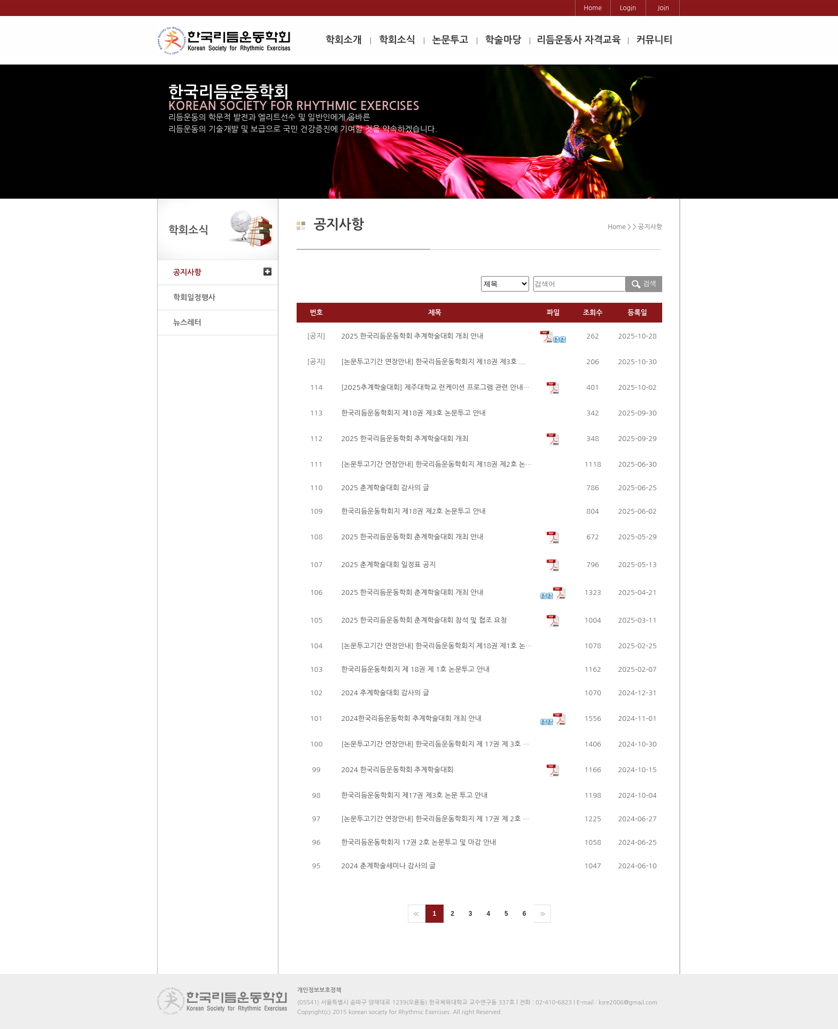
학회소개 (343, 40)
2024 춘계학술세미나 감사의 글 (388, 865)
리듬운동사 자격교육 (578, 40)
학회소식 (397, 40)
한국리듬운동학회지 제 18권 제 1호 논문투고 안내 (415, 669)
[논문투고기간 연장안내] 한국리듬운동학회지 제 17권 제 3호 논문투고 (445, 744)
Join (663, 8)
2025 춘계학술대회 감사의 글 (385, 487)
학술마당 (503, 40)
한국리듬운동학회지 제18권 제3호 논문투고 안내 (413, 413)
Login (628, 8)
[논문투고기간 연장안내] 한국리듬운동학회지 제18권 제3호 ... (433, 361)
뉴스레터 (187, 322)
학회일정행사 (194, 297)
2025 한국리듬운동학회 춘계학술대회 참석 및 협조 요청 (424, 620)
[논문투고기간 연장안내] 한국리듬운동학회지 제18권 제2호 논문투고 (443, 464)
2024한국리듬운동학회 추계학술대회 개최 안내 (411, 718)
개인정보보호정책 (319, 990)
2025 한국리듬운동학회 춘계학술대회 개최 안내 (412, 536)
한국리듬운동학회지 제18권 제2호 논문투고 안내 (413, 511)
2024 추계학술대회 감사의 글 (385, 692)
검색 (644, 283)
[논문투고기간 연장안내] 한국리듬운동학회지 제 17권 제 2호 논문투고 (445, 818)
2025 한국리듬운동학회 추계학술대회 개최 (404, 438)
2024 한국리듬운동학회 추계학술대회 (397, 769)
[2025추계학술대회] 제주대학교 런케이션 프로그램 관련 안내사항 (438, 387)
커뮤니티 (655, 40)
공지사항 (187, 272)
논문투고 (450, 40)
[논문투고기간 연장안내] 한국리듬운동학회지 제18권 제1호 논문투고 (443, 645)
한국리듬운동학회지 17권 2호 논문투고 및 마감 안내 (418, 842)
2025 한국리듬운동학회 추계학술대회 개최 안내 (412, 336)
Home (592, 8)
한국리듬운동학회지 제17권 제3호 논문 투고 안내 (414, 795)
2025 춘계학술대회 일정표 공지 (388, 564)
